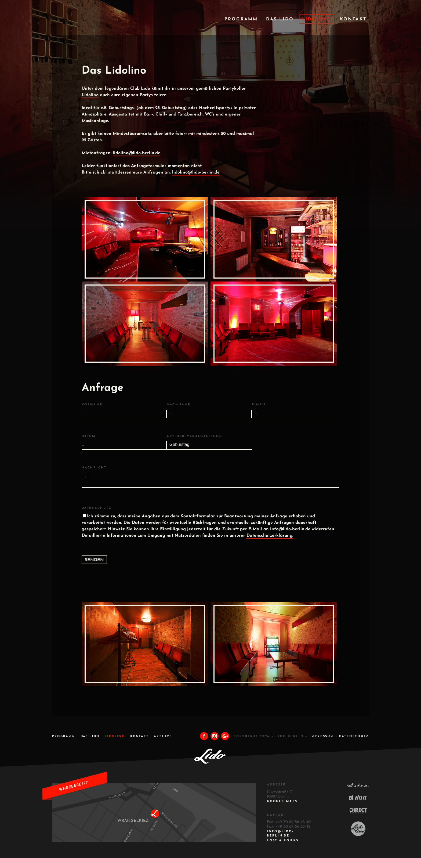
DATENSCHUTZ (354, 736)
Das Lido (280, 19)
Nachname (179, 404)
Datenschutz (96, 508)
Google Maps (282, 801)
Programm (241, 19)
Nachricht (94, 467)
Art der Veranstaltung (194, 436)
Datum (89, 436)
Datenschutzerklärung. (269, 535)
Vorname (92, 404)
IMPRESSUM (322, 736)
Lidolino (317, 19)
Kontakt (353, 19)
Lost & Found (283, 840)
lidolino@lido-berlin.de (136, 153)
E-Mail (259, 404)
